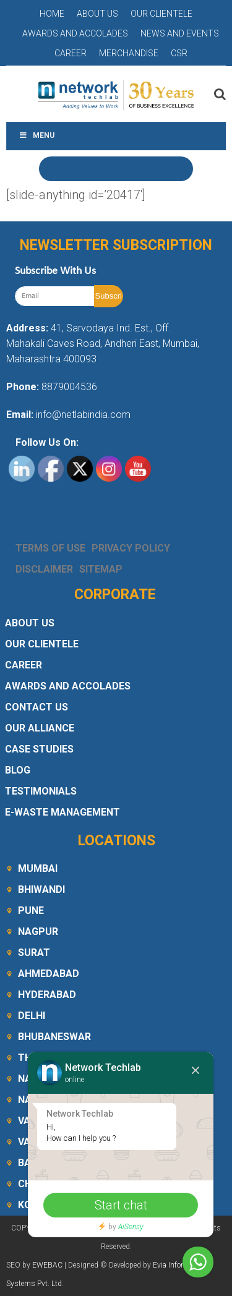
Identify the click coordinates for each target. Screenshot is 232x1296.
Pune (31, 910)
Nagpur (38, 931)
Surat (34, 952)
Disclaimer (44, 569)
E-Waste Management (62, 812)
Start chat (121, 1205)
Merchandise (128, 53)
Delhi (31, 1015)
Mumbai (38, 868)
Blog (17, 770)
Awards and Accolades (75, 33)
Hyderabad (47, 994)
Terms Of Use (50, 548)
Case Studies (39, 749)
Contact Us (36, 707)
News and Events (179, 33)
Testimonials (41, 791)
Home (52, 14)
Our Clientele (161, 14)
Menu (36, 135)
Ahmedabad (48, 973)
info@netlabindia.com (82, 414)
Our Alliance (39, 728)
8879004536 (69, 387)
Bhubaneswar (54, 1036)
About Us (97, 14)
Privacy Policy (131, 548)
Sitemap (100, 569)
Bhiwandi (41, 889)
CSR (179, 53)
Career (70, 53)
